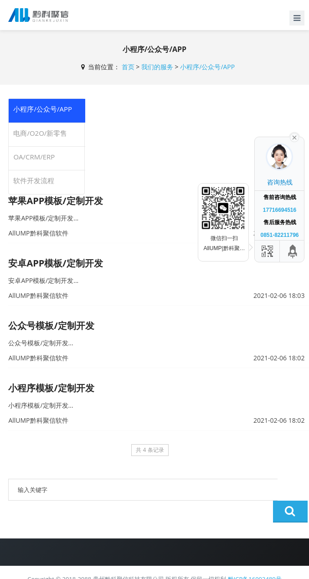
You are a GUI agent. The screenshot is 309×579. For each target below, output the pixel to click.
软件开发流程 (33, 180)
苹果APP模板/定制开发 (55, 201)
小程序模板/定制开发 (51, 388)
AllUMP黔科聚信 (202, 568)
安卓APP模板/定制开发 (55, 263)
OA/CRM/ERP (34, 156)
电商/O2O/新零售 (40, 133)
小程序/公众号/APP (207, 66)
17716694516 (279, 210)
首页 (128, 66)
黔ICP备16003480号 (255, 557)
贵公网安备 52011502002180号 (131, 566)
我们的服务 (157, 66)
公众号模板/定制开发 (51, 325)
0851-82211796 (279, 235)
